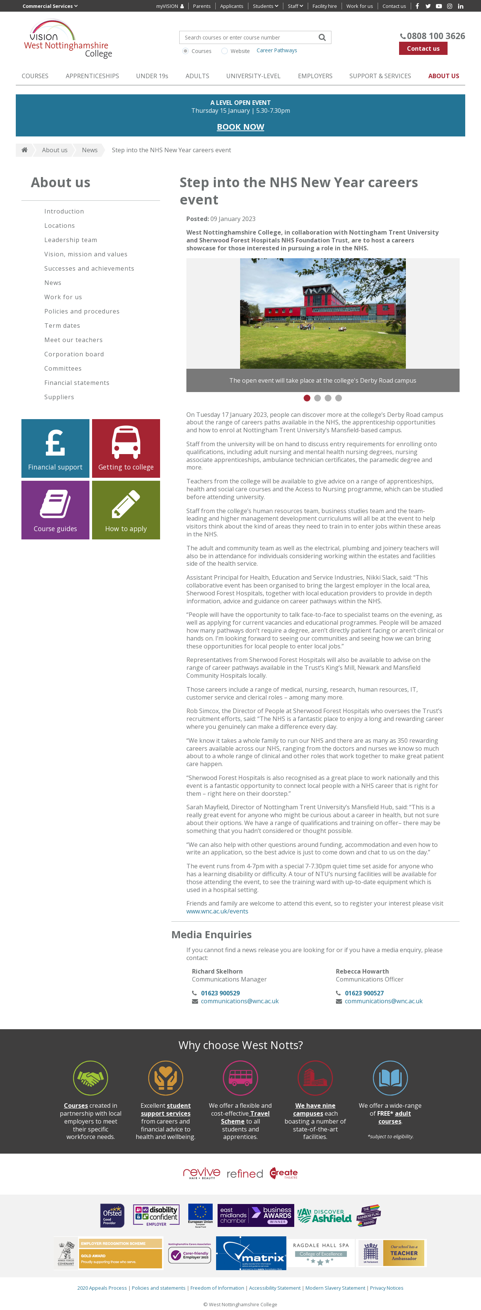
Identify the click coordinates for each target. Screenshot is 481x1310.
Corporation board (74, 354)
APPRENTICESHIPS (92, 76)
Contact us (423, 48)
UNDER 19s (152, 76)
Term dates (62, 325)
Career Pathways (277, 50)
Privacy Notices (387, 1287)
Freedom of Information (217, 1287)
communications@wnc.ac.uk (240, 1001)
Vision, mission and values (86, 254)
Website (240, 51)
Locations (59, 225)
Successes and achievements (89, 268)
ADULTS (197, 76)
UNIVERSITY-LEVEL (253, 76)
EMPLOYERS (315, 76)
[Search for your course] (255, 37)
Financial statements (77, 383)
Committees (63, 368)
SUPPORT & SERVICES (380, 76)
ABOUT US (443, 76)
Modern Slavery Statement (336, 1287)
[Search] (322, 36)
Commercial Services (50, 5)
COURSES (35, 76)
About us (55, 150)
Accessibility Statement (275, 1287)
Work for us (63, 297)
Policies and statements (159, 1287)
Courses (202, 51)
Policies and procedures (82, 311)
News (90, 150)
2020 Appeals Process (102, 1287)
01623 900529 (220, 993)
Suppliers (59, 397)
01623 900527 (364, 993)
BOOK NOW (240, 126)
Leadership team (70, 240)
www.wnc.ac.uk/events (217, 911)
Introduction (64, 211)
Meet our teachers (73, 340)
